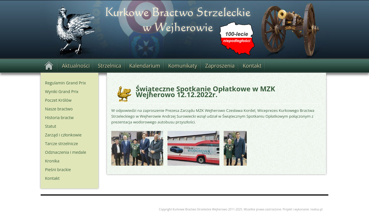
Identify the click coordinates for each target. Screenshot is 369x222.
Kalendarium (144, 65)
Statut (50, 126)
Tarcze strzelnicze (61, 143)
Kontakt (252, 65)
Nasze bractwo (59, 109)
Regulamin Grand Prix (65, 83)
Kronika (52, 161)
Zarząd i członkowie (63, 135)
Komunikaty (182, 65)
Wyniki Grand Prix (61, 91)
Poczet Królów (58, 100)
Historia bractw (59, 117)
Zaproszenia (220, 65)
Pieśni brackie (58, 169)
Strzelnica (109, 65)
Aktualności (76, 65)
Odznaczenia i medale (65, 152)
